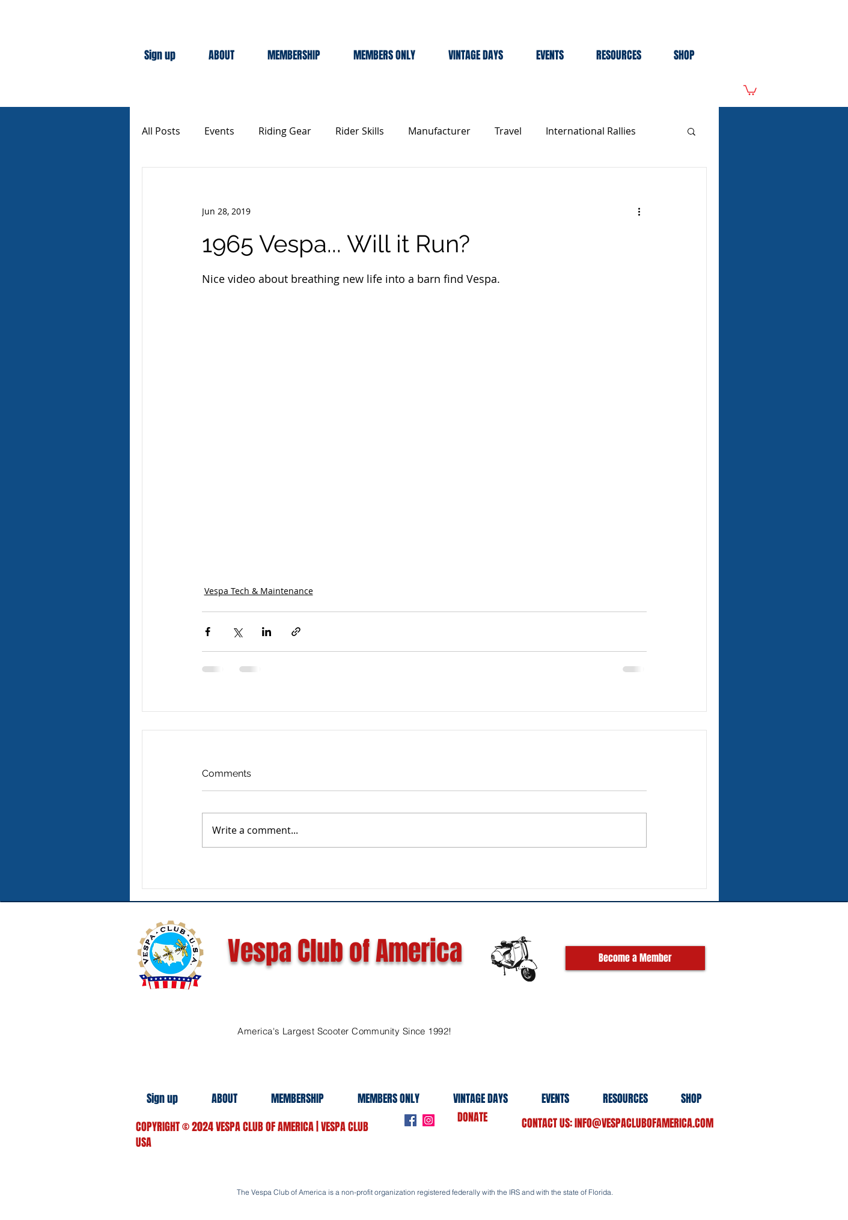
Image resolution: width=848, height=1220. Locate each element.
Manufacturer (439, 131)
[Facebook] (410, 1120)
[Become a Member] (635, 958)
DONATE (472, 1117)
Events (219, 131)
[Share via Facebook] (207, 631)
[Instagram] (428, 1120)
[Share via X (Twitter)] (237, 631)
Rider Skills (359, 131)
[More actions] (639, 211)
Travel (508, 131)
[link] (750, 89)
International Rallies (591, 131)
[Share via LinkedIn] (266, 631)
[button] (691, 131)
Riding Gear (284, 131)
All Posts (161, 131)
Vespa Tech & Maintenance (258, 590)
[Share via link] (296, 631)
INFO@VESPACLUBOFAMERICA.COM (644, 1123)
